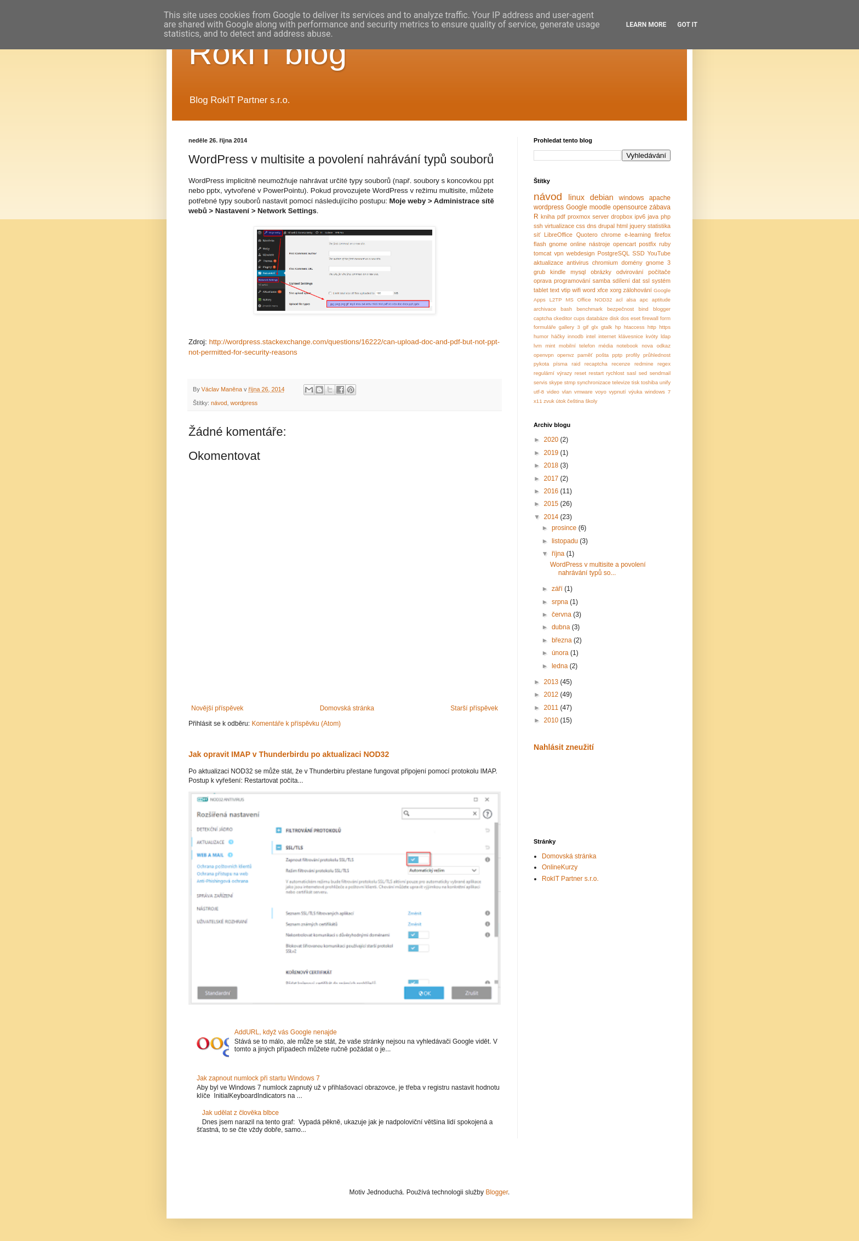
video (553, 392)
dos (625, 318)
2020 (552, 439)
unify (665, 382)
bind (644, 309)
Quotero (587, 234)
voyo (600, 392)
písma (560, 364)
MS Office (578, 300)
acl (619, 300)
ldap (666, 336)
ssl (646, 280)
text (554, 290)
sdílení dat (626, 280)
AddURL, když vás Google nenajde (285, 1032)
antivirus (577, 262)
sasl (631, 373)
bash (566, 309)
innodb (575, 336)
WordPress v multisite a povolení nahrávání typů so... (598, 568)
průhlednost (657, 355)
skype (556, 382)
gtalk (606, 327)
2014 (552, 517)
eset (635, 318)
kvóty (652, 336)
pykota (541, 364)
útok (561, 401)
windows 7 (658, 392)
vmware (583, 392)
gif (585, 327)
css (580, 226)
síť (537, 234)
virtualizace (559, 226)
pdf (561, 216)
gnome (558, 244)
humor (541, 336)
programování (572, 280)
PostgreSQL (614, 253)
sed (643, 373)
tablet (541, 290)
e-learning (638, 234)
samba (601, 280)
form (665, 318)
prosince (565, 528)
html (621, 226)
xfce (602, 290)
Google (576, 207)
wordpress (243, 403)
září (558, 589)
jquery (637, 226)
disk (614, 318)
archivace (545, 309)
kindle (557, 272)
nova (647, 346)
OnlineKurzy (559, 867)
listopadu (566, 541)
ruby (665, 244)
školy (591, 401)
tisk (635, 382)
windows (631, 198)
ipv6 (639, 216)
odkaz (663, 346)
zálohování (637, 290)
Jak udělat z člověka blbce (240, 1113)
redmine (644, 364)
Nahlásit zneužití (564, 747)
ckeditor (563, 318)
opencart (624, 244)
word (588, 290)
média (606, 346)
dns (591, 226)
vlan (567, 392)
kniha (548, 216)
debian (602, 197)
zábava (660, 207)
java (653, 216)
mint (550, 346)
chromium (605, 262)
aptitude (661, 300)
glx (595, 327)
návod (219, 403)
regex (664, 364)
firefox (663, 234)
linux (576, 197)
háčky (558, 336)
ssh (538, 226)
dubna (562, 627)
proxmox (579, 216)
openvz (565, 355)
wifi (576, 290)
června (562, 614)
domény (631, 262)
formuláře (545, 327)
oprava (543, 280)
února (561, 653)
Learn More (646, 25)
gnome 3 (658, 262)
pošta (602, 355)
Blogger (496, 1192)
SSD (638, 253)
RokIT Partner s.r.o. (570, 879)
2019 (552, 453)
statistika (659, 226)
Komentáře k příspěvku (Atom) (296, 723)
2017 (552, 478)
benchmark (589, 309)
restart (596, 373)
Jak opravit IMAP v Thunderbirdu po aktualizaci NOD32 (288, 754)
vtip (565, 290)
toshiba (649, 382)
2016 (552, 491)
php (666, 216)
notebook (627, 346)
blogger (662, 309)
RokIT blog (267, 53)
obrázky (601, 272)
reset (580, 373)
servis (540, 382)
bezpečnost (620, 309)
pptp (617, 355)
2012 (552, 694)
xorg (615, 290)
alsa (631, 300)
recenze (620, 364)
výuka (635, 392)
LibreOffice (558, 234)
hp (618, 327)
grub (540, 272)
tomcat (542, 253)
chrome (611, 234)
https (665, 327)
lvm (538, 346)
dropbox (621, 216)
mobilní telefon (577, 346)
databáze (597, 318)
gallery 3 (569, 327)
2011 (552, 707)
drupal (606, 226)
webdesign (580, 253)
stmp (570, 382)
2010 (552, 720)
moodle (600, 207)
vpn (558, 253)
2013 (552, 682)
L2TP (555, 300)
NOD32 (603, 300)
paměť (585, 355)
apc (644, 300)
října (559, 553)
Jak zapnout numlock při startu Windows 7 (258, 1078)
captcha (543, 318)
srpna (561, 602)
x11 (538, 401)
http (652, 327)
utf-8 (539, 392)
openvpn (544, 355)
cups (579, 318)
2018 (552, 465)
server (600, 216)
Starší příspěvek (474, 708)
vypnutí (617, 392)
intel (591, 336)
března (563, 640)
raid (575, 364)
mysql (578, 272)
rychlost (615, 373)
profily (633, 355)
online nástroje (590, 244)
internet (607, 336)
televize (621, 382)
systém (661, 280)
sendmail (660, 373)
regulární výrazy (553, 373)
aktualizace (548, 262)
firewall (650, 318)
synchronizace (593, 382)
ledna (561, 666)
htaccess (634, 327)
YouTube (659, 253)
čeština (575, 401)
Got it (687, 25)
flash (540, 244)
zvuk (548, 401)
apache (660, 198)
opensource (630, 207)
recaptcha (596, 364)
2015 (552, 504)
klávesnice (631, 336)
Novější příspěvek (217, 708)
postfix (647, 244)
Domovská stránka (347, 708)
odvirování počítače (643, 272)
